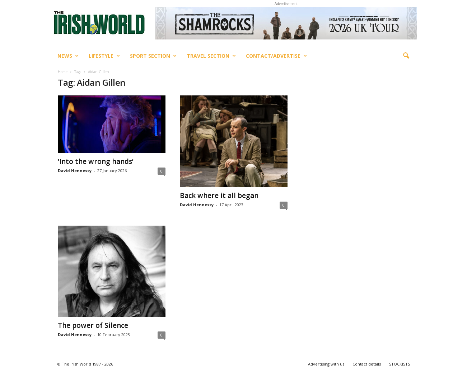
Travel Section (211, 56)
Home (62, 71)
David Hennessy (75, 170)
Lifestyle (104, 56)
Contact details (366, 364)
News (68, 56)
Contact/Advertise (276, 56)
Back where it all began (219, 195)
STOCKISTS (399, 364)
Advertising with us (326, 364)
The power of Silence (93, 325)
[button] (406, 56)
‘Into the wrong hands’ (96, 161)
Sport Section (153, 56)
